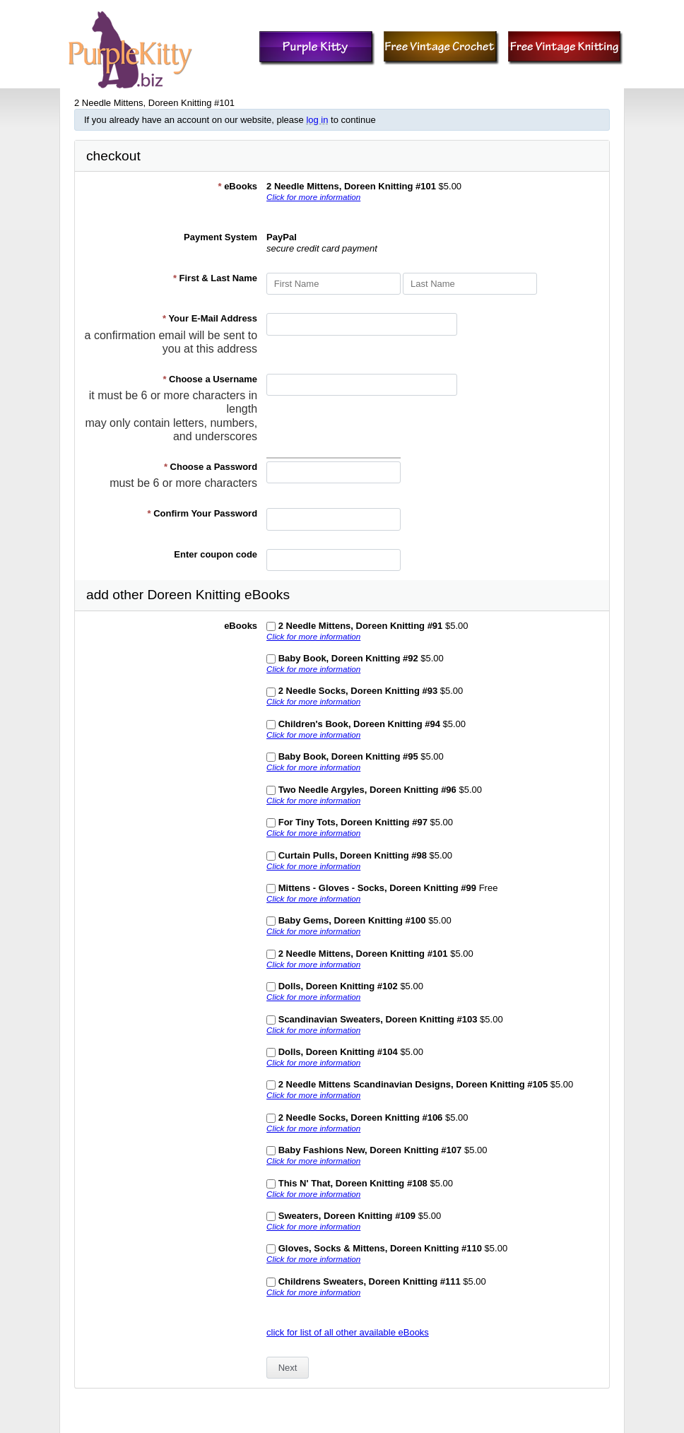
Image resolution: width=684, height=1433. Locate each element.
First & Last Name (215, 278)
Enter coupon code (215, 554)
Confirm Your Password (203, 513)
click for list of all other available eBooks (347, 1332)
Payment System (220, 237)
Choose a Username (210, 379)
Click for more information (313, 196)
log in (317, 119)
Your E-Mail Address (210, 318)
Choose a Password (210, 466)
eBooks (237, 186)
